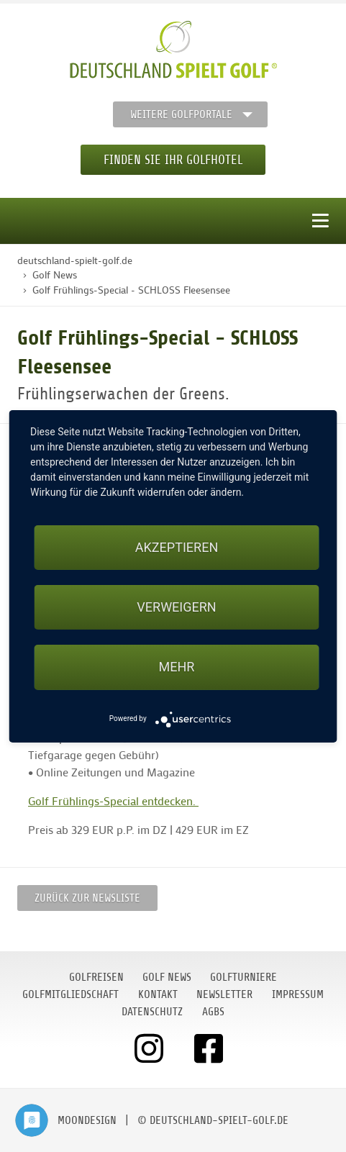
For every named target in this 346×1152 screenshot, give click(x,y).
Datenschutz (152, 1011)
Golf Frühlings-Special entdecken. (113, 800)
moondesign (87, 1120)
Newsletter (224, 994)
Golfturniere (243, 977)
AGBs (213, 1011)
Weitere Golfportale (181, 114)
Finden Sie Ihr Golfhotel (173, 160)
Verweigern (176, 606)
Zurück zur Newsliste (87, 898)
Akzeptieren (176, 547)
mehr (177, 666)
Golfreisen (96, 977)
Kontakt (158, 994)
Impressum (298, 994)
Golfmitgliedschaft (70, 994)
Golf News (166, 977)
